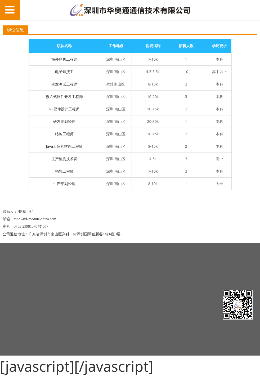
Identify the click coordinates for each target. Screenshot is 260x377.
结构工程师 (64, 133)
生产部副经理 (64, 183)
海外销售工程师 (64, 59)
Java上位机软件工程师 (64, 146)
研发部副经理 (64, 121)
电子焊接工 (64, 71)
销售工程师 (64, 171)
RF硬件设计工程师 (64, 108)
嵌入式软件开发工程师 (64, 96)
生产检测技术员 (64, 158)
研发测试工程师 (64, 84)
